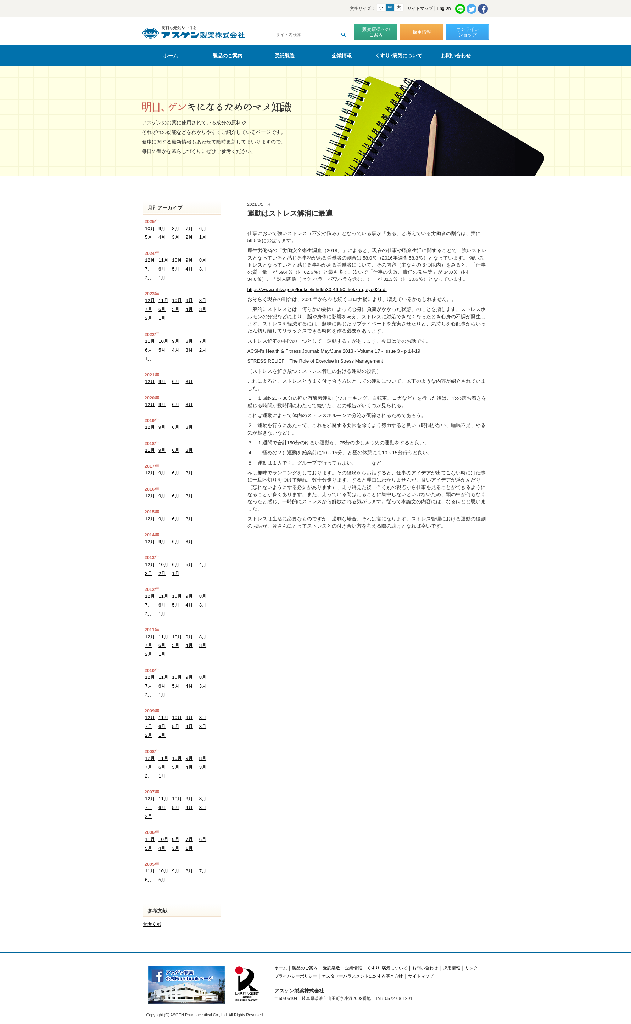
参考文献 (152, 913)
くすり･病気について (398, 55)
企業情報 (342, 55)
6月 (202, 228)
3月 (175, 237)
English (444, 8)
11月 (163, 259)
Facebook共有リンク (483, 9)
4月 (162, 237)
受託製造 (285, 55)
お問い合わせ (456, 55)
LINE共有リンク (460, 9)
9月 (162, 228)
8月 (175, 228)
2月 (188, 237)
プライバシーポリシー (295, 965)
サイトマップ (420, 8)
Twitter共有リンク (471, 9)
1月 (202, 237)
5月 (148, 237)
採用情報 (422, 32)
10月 (150, 228)
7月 (188, 228)
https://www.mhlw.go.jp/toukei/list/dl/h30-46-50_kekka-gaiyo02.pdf (317, 289)
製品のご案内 (227, 55)
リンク (471, 957)
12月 (150, 259)
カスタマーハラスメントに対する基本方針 (362, 965)
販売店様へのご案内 (376, 32)
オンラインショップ (467, 32)
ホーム (170, 55)
